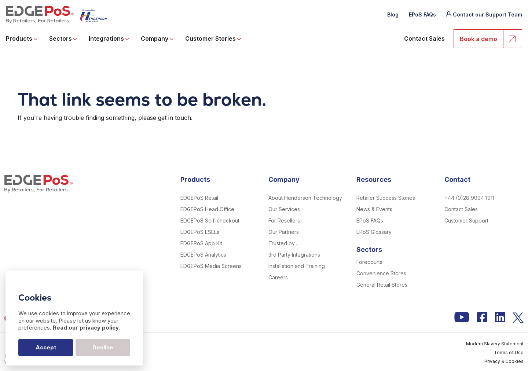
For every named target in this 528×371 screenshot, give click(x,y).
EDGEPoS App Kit (201, 243)
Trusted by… (283, 243)
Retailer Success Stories (385, 198)
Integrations (109, 39)
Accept (46, 347)
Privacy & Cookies (504, 361)
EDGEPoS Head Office (207, 209)
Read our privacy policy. (86, 327)
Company (157, 39)
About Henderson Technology (305, 198)
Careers (278, 277)
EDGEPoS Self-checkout (209, 220)
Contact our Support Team (487, 14)
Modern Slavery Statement (495, 343)
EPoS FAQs (422, 14)
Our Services (284, 209)
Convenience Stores (381, 273)
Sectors (63, 39)
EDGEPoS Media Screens (211, 266)
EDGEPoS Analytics (203, 254)
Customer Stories (213, 39)
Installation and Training (296, 266)
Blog (393, 14)
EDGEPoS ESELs (199, 232)
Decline (102, 347)
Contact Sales (424, 39)
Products (21, 39)
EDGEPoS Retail (199, 198)
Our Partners (283, 232)
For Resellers (284, 220)
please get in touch (164, 117)
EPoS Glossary (374, 232)
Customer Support (466, 220)
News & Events (374, 209)
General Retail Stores (381, 285)
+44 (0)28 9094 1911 (469, 198)
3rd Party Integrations (294, 254)
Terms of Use (509, 352)
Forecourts (369, 262)
